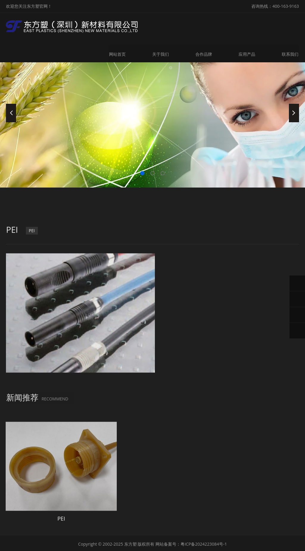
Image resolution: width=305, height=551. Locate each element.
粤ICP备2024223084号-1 (203, 529)
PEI (32, 332)
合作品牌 (203, 53)
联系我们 (290, 53)
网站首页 (116, 53)
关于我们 (160, 53)
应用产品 (247, 53)
